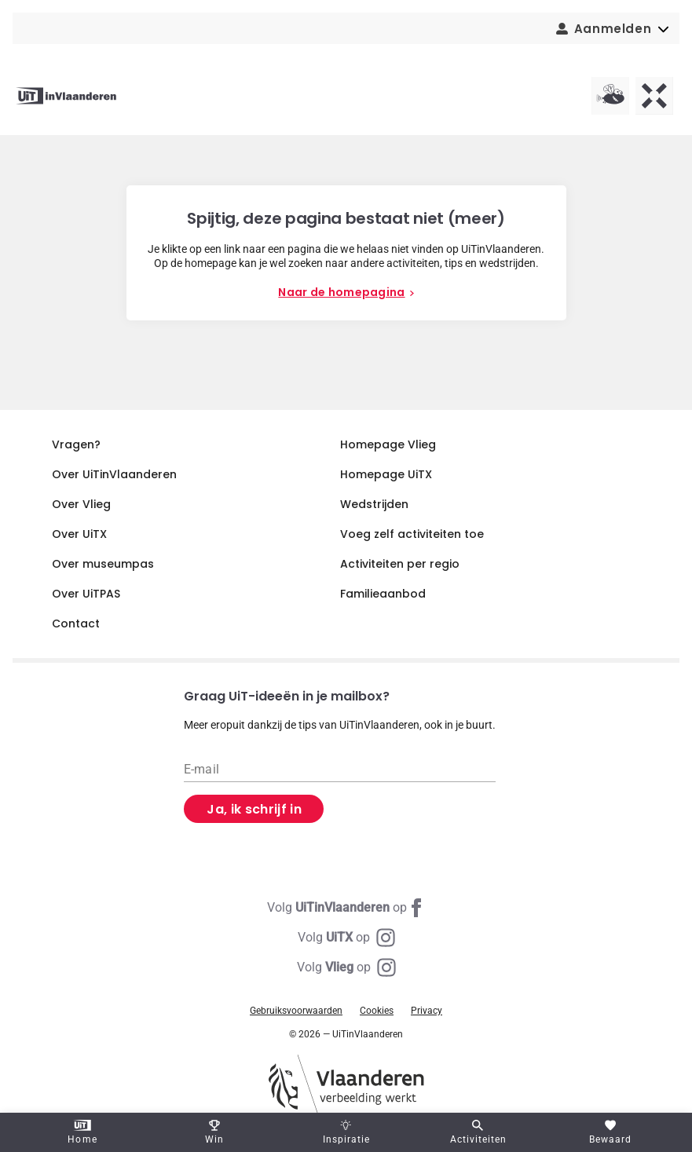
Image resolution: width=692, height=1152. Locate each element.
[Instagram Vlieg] (346, 967)
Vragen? (76, 444)
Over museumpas (103, 564)
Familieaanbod (383, 594)
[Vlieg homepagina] (610, 96)
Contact (76, 623)
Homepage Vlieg (388, 444)
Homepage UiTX (386, 474)
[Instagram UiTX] (346, 937)
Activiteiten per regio (400, 564)
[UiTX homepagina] (654, 96)
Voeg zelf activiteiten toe (412, 534)
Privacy (426, 1010)
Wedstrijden (374, 504)
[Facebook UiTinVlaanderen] (346, 907)
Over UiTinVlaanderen (114, 474)
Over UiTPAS (86, 594)
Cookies (377, 1010)
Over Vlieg (81, 504)
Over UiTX (79, 534)
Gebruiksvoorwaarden (296, 1010)
